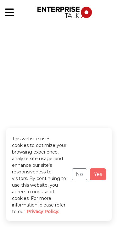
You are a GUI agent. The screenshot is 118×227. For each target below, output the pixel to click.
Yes (98, 174)
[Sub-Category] (9, 12)
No (79, 174)
